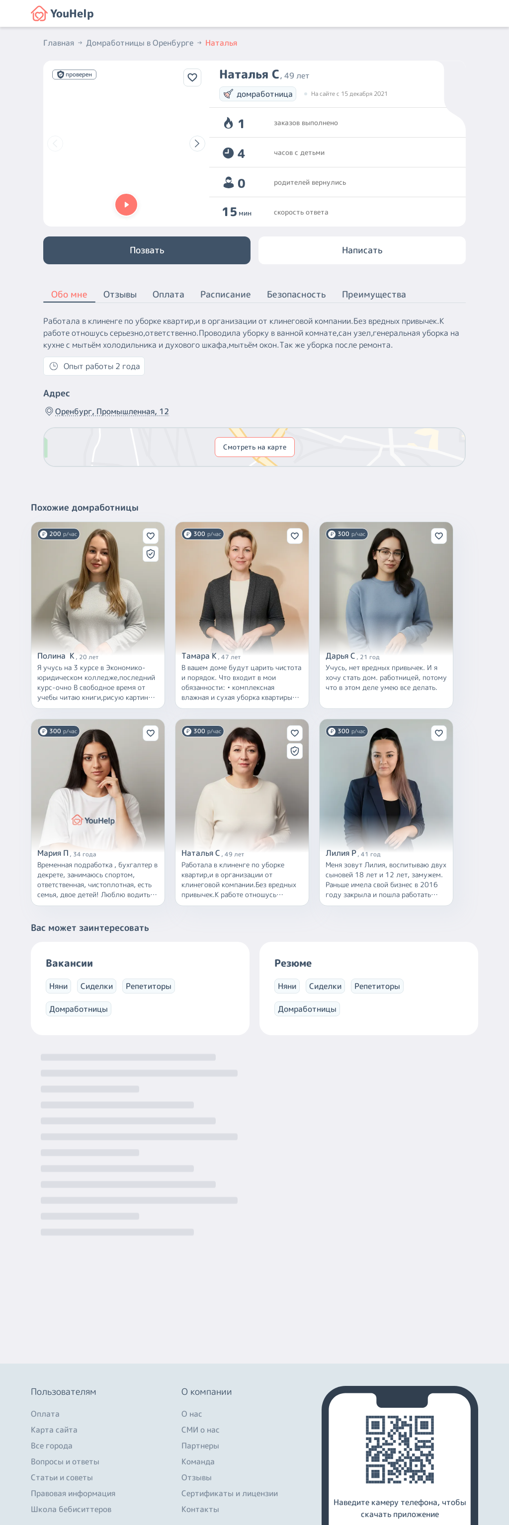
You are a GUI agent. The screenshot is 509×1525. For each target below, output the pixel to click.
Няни (58, 986)
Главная (63, 42)
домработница (258, 94)
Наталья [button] (221, 42)
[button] (126, 205)
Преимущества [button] (374, 294)
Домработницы (78, 1008)
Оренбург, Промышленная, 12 (106, 411)
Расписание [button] (225, 294)
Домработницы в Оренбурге (144, 42)
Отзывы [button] (120, 294)
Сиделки (97, 986)
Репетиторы (148, 986)
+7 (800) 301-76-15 (70, 1433)
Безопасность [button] (296, 294)
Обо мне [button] (69, 295)
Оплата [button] (168, 294)
